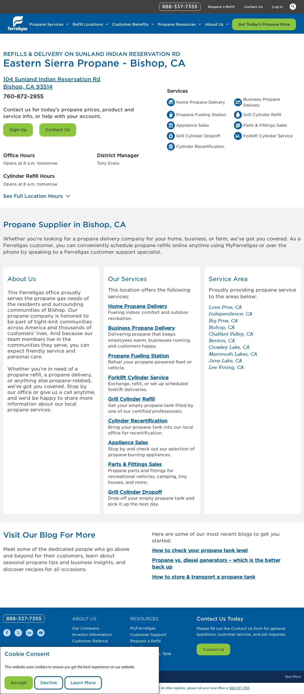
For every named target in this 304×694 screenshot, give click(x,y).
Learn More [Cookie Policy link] (83, 682)
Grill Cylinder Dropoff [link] (135, 492)
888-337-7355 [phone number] (180, 6)
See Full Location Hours (33, 196)
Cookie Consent (27, 654)
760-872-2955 (23, 96)
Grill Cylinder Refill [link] (131, 399)
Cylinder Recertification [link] (137, 421)
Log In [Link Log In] (277, 7)
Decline (48, 682)
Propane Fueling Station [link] (138, 356)
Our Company (85, 628)
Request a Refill (145, 641)
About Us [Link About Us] (214, 24)
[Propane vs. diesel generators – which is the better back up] (218, 563)
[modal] (79, 670)
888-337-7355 (239, 688)
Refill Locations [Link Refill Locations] (88, 24)
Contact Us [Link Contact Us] (253, 7)
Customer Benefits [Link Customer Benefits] (130, 24)
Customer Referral (90, 641)
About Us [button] (21, 279)
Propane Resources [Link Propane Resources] (177, 24)
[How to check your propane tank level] (218, 550)
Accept (19, 682)
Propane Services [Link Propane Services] (46, 24)
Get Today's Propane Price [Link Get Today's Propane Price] (264, 24)
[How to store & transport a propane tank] (218, 577)
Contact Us (57, 129)
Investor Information (92, 634)
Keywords (293, 6)
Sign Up (18, 129)
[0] (24, 618)
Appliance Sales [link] (128, 442)
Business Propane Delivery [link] (141, 328)
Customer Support (148, 634)
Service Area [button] (228, 279)
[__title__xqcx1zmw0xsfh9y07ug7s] (17, 23)
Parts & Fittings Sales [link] (135, 464)
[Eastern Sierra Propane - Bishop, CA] (77, 83)
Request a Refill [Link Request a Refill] (221, 7)
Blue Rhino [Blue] (293, 677)
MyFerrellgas (143, 628)
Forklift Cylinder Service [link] (138, 377)
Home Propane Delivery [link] (137, 306)
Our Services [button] (127, 279)
